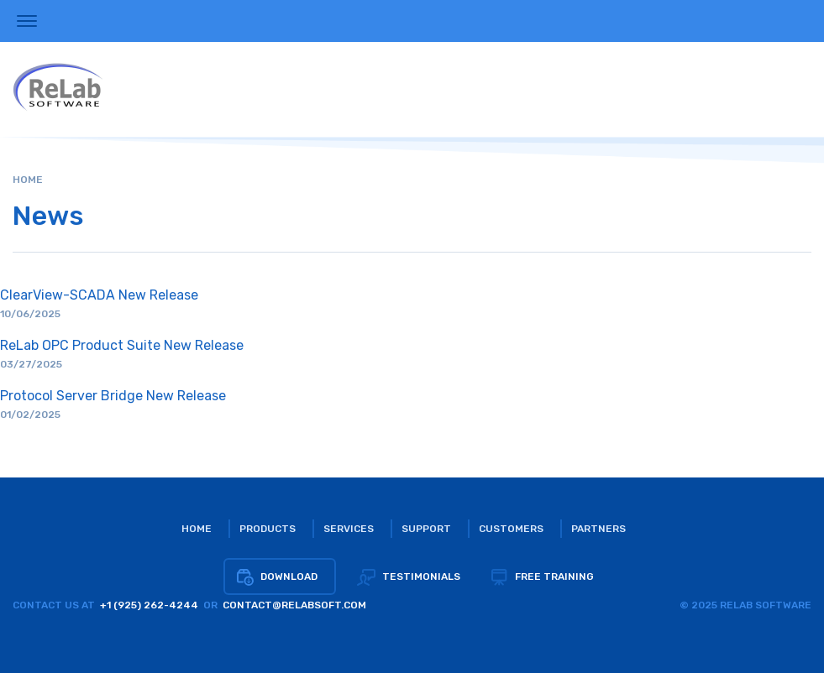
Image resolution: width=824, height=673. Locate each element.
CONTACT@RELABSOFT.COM (294, 605)
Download (276, 576)
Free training (542, 576)
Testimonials (408, 576)
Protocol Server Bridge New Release (113, 396)
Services (348, 529)
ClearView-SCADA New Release (99, 295)
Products (267, 529)
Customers (511, 529)
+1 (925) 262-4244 (149, 605)
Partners (598, 529)
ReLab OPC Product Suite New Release (122, 345)
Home (28, 179)
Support (426, 529)
